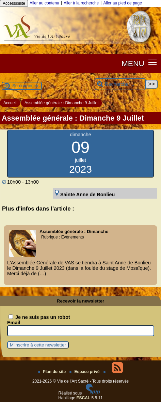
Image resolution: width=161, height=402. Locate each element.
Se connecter (25, 85)
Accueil (10, 102)
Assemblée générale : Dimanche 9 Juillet (61, 102)
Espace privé (84, 371)
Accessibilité (14, 3)
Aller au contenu (44, 3)
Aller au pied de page (122, 3)
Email (13, 322)
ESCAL (84, 398)
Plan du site (52, 371)
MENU (133, 63)
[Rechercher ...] (120, 84)
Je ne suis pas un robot (39, 317)
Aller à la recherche (81, 3)
